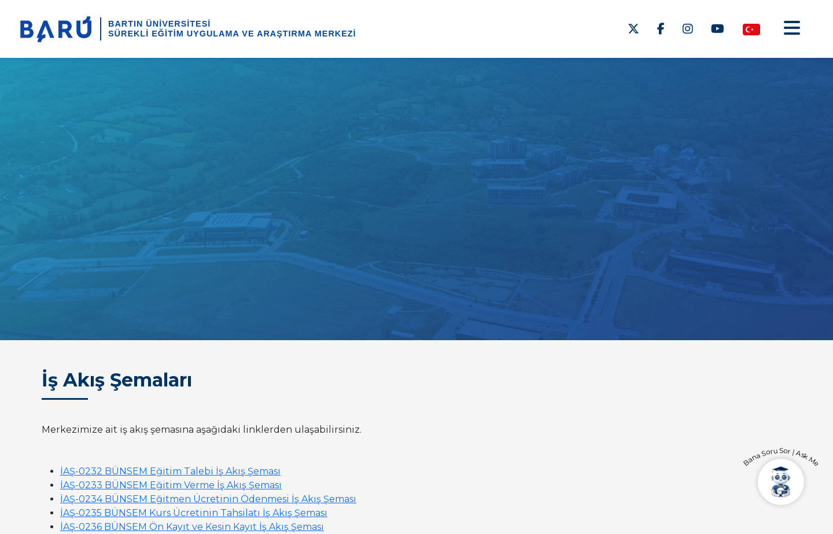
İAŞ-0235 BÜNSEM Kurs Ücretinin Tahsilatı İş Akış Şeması (193, 512)
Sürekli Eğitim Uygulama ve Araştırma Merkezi (232, 33)
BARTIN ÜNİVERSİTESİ (159, 23)
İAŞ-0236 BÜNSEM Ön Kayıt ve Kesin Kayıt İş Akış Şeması (192, 526)
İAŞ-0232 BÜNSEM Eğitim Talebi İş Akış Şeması (170, 471)
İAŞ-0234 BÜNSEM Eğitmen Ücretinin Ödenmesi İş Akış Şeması (208, 499)
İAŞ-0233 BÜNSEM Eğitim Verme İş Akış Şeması (171, 485)
